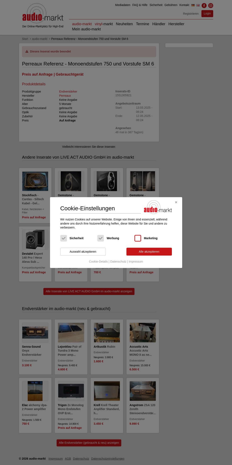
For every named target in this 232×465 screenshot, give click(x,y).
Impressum (136, 261)
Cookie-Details (98, 261)
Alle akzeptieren (149, 251)
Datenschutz (118, 261)
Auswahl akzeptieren (83, 251)
